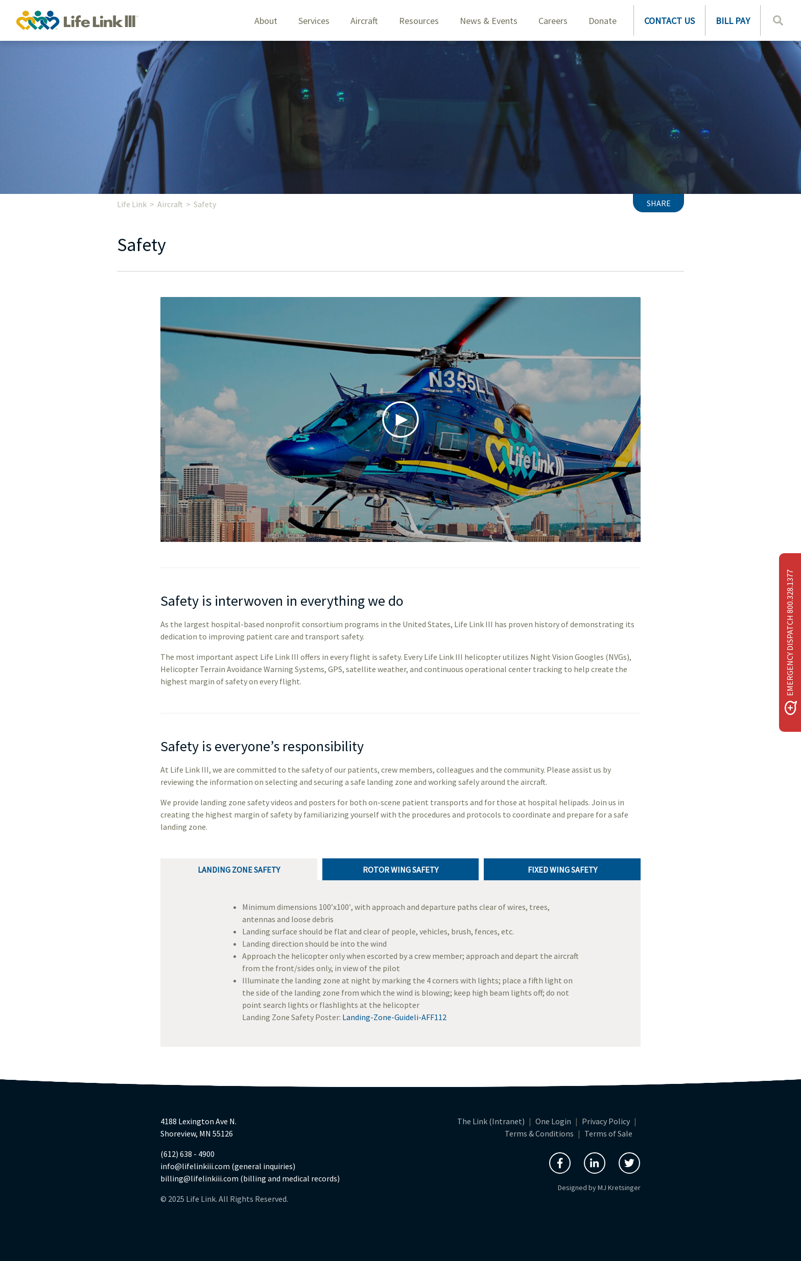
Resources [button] (419, 21)
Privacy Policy (606, 1121)
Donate (602, 21)
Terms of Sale (608, 1133)
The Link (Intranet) (491, 1121)
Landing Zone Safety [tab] (239, 869)
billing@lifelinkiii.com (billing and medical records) (250, 1178)
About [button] (265, 21)
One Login (553, 1121)
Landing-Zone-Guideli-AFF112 (394, 1017)
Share (659, 203)
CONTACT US (669, 21)
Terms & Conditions (539, 1133)
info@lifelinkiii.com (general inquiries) (227, 1166)
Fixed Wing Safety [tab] (562, 869)
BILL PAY (733, 21)
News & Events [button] (488, 21)
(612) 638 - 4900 (187, 1154)
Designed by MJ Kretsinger (599, 1187)
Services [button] (313, 21)
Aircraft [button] (364, 21)
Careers (553, 21)
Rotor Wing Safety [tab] (400, 869)
